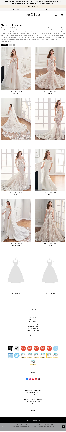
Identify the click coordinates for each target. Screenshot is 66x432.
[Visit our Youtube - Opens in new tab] (36, 380)
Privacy (32, 420)
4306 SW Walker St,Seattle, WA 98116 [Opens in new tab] (33, 315)
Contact (33, 411)
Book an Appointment (33, 405)
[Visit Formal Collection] (49, 10)
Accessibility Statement (40, 420)
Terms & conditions (25, 420)
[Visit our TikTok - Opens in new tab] (39, 380)
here (36, 430)
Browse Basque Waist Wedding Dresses (33, 400)
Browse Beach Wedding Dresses (33, 394)
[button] (4, 15)
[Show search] (56, 15)
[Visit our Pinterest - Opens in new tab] (33, 380)
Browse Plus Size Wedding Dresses (33, 391)
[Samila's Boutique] (33, 15)
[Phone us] (10, 15)
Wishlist (33, 409)
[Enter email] (33, 374)
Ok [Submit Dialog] (63, 428)
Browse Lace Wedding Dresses (33, 398)
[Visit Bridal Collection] (16, 10)
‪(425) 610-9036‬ (48, 3)
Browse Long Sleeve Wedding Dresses (33, 396)
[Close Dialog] (2, 428)
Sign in (33, 407)
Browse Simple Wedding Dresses (33, 402)
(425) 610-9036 (33, 318)
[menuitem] (16, 10)
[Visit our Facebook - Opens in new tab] (27, 380)
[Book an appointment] (33, 6)
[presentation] (16, 69)
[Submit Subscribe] (45, 374)
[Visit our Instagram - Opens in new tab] (30, 380)
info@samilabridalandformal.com (23, 3)
